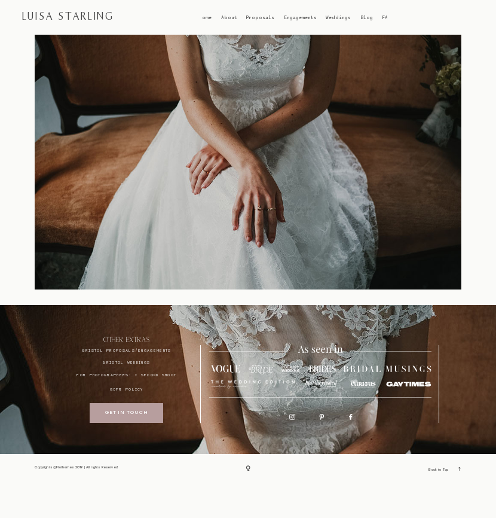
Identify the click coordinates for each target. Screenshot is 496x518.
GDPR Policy (126, 423)
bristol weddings (126, 396)
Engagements (300, 17)
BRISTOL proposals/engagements (127, 384)
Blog (366, 17)
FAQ (386, 17)
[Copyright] (248, 503)
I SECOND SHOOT (155, 409)
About (229, 17)
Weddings (338, 17)
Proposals (260, 17)
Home (205, 17)
